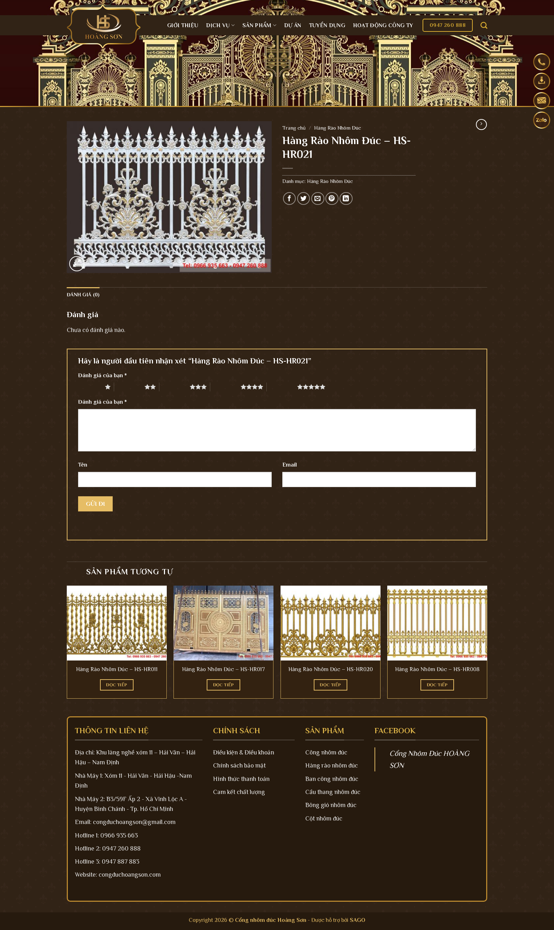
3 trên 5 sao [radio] (174, 387)
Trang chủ (294, 128)
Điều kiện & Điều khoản (243, 752)
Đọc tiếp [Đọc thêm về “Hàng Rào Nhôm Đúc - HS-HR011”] (116, 684)
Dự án (292, 25)
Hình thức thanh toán (241, 778)
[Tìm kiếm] (484, 25)
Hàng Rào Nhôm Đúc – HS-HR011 (117, 669)
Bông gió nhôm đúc (330, 804)
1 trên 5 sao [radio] (90, 387)
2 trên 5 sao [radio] (129, 387)
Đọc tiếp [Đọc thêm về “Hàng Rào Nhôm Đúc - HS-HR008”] (437, 684)
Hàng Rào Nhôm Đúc (337, 128)
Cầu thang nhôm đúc (332, 791)
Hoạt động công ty (383, 25)
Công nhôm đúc (326, 752)
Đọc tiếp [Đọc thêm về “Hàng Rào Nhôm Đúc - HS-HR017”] (223, 684)
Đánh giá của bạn (102, 375)
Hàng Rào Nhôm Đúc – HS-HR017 (223, 669)
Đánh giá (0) (83, 294)
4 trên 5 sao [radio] (225, 387)
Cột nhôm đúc (323, 818)
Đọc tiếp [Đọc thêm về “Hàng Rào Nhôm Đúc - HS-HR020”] (330, 684)
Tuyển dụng (327, 25)
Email (289, 465)
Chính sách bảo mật (239, 765)
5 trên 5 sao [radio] (282, 387)
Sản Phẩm (259, 25)
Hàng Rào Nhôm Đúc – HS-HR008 (437, 669)
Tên (82, 465)
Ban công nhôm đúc (331, 778)
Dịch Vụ (220, 25)
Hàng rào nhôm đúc (331, 765)
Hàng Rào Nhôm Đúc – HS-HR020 (330, 669)
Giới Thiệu (182, 25)
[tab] (83, 294)
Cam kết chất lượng (239, 791)
